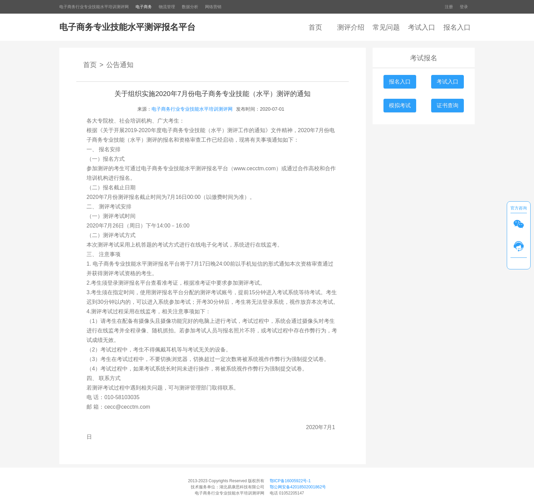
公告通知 (120, 64)
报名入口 (457, 27)
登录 (464, 6)
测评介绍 (350, 27)
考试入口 (421, 27)
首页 (315, 27)
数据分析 (190, 6)
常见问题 (386, 27)
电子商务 (144, 6)
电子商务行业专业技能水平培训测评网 (94, 6)
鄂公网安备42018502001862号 (298, 487)
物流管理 (167, 6)
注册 (449, 6)
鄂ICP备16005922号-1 (290, 480)
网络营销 (213, 6)
